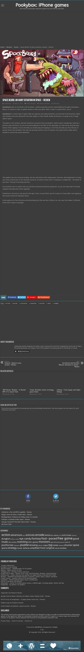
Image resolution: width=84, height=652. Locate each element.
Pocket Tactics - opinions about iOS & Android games (19, 578)
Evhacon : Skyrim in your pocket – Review (15, 363)
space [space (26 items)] (76, 545)
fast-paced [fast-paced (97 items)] (49, 538)
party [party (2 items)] (58, 542)
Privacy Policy (5, 621)
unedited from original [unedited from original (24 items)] (42, 548)
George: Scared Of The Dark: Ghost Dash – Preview (18, 522)
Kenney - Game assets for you (11, 570)
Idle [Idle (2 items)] (9, 542)
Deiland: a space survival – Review (24, 606)
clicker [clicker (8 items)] (68, 535)
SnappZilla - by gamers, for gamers (13, 584)
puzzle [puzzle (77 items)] (24, 545)
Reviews (9, 47)
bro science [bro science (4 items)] (55, 535)
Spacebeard (7, 107)
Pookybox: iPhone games (42, 5)
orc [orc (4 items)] (55, 542)
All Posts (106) (6, 524)
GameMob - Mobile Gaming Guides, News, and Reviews (19, 580)
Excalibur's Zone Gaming (9, 567)
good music (24, 303)
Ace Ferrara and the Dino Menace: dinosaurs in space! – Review (68, 364)
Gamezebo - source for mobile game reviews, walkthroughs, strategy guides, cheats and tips (32, 583)
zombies (56, 303)
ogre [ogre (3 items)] (51, 542)
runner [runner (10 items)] (55, 545)
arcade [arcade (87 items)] (39, 535)
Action (16, 47)
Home (2, 47)
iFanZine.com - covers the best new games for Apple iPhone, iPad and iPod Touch (28, 575)
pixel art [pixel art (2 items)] (67, 542)
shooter (42, 303)
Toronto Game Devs (7, 565)
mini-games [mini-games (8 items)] (33, 542)
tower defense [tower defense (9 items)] (23, 548)
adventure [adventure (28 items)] (16, 535)
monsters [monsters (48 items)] (44, 541)
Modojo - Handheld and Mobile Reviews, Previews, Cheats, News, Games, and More (29, 576)
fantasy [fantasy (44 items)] (36, 538)
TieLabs (54, 627)
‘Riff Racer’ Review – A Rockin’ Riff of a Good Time (14, 391)
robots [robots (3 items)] (40, 545)
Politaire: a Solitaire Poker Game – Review (15, 519)
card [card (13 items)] (63, 535)
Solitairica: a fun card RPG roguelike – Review (16, 512)
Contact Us (28, 621)
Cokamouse (7, 103)
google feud (5, 596)
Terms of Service (17, 621)
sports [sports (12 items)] (4, 548)
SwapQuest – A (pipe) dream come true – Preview (28, 599)
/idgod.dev (4, 593)
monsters (33, 303)
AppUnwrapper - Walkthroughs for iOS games (16, 568)
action (8, 303)
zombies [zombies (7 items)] (63, 548)
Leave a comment (44, 103)
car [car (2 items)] (60, 535)
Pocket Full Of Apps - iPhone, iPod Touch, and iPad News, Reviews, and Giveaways (28, 573)
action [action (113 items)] (5, 535)
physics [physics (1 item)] (62, 542)
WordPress (38, 627)
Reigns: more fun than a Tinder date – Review (16, 514)
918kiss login (5, 603)
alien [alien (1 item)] (23, 535)
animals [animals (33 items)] (30, 535)
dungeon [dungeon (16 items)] (5, 539)
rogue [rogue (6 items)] (45, 545)
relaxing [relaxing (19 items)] (33, 545)
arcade (15, 303)
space (49, 303)
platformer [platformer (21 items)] (7, 545)
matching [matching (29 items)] (22, 542)
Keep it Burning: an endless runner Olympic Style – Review (31, 596)
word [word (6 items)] (57, 548)
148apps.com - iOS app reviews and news (15, 572)
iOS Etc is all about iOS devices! (11, 581)
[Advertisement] (42, 29)
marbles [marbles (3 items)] (14, 542)
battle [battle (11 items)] (47, 535)
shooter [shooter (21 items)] (68, 545)
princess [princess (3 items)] (17, 545)
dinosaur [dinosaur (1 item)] (74, 535)
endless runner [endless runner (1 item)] (15, 539)
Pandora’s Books (16, 593)
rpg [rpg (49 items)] (50, 545)
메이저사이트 (5, 599)
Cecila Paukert (5, 606)
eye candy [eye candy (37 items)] (25, 538)
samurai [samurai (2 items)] (61, 545)
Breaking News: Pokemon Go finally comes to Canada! (19, 517)
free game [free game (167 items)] (65, 538)
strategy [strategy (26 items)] (12, 548)
